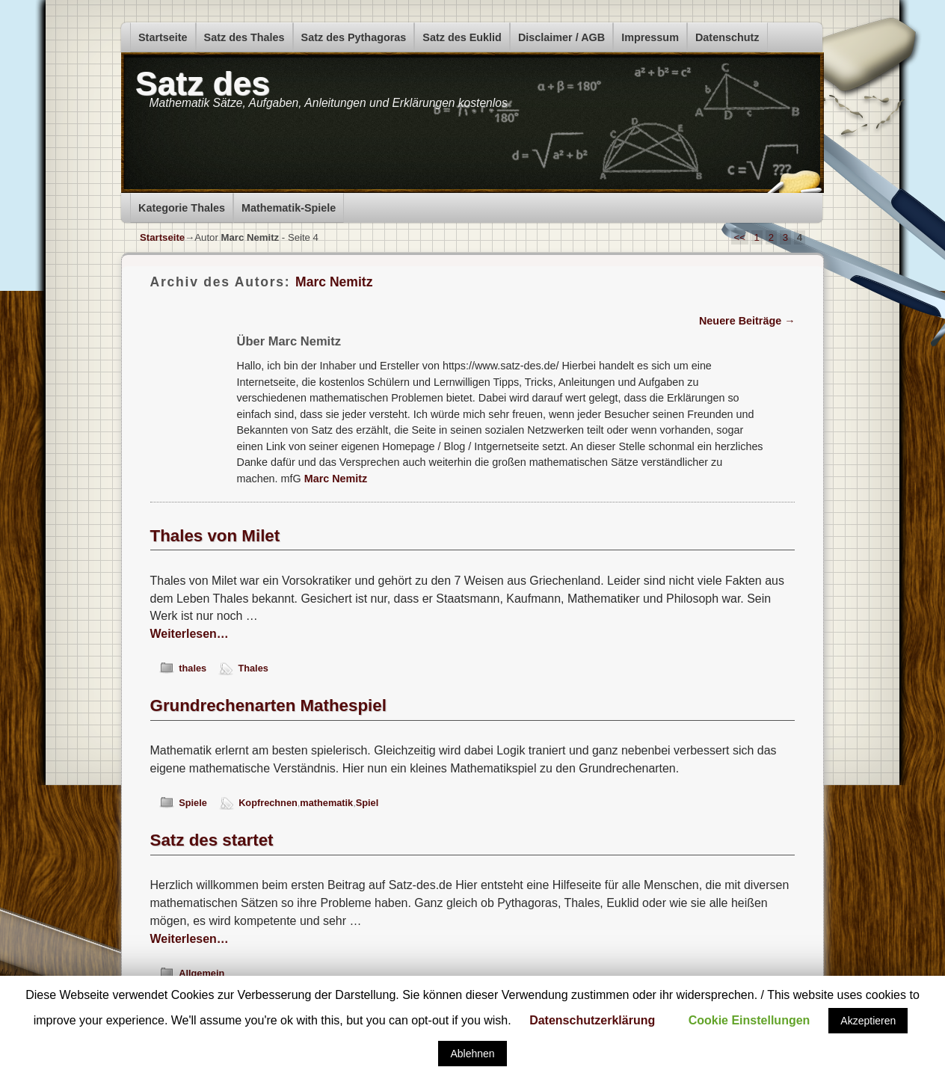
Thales (253, 668)
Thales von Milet (215, 535)
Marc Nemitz (333, 281)
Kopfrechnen (268, 802)
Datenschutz (727, 37)
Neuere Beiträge (747, 321)
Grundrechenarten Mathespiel (268, 705)
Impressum (650, 37)
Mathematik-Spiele (288, 208)
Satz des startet (212, 840)
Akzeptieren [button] (868, 1021)
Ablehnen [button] (472, 1054)
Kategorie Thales (181, 208)
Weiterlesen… (189, 633)
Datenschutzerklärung (592, 1020)
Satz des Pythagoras (354, 37)
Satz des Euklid (462, 37)
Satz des (202, 83)
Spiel (367, 802)
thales (192, 668)
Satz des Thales (244, 37)
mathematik (326, 802)
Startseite (163, 37)
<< (739, 237)
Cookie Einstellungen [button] (749, 1020)
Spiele (193, 802)
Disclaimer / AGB (561, 37)
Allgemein (201, 973)
